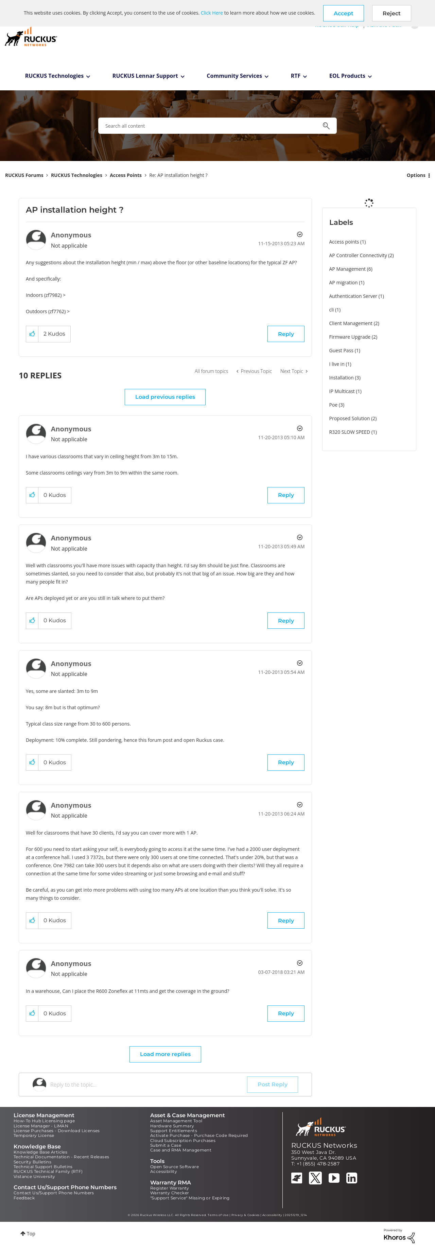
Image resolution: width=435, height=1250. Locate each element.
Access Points (126, 175)
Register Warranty (169, 1188)
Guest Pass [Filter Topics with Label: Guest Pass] (341, 350)
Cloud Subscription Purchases (182, 1140)
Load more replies (165, 1054)
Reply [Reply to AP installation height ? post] (286, 334)
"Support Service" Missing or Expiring (190, 1197)
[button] (343, 13)
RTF (296, 75)
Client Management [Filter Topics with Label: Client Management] (351, 323)
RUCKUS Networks (324, 1145)
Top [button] (31, 1233)
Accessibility (163, 1171)
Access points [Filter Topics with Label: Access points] (344, 241)
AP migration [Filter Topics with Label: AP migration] (343, 282)
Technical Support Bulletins (43, 1166)
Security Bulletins (32, 1161)
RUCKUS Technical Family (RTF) (48, 1171)
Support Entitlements (173, 1130)
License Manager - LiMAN (41, 1125)
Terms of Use (218, 1215)
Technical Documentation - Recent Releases (61, 1156)
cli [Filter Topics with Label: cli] (331, 309)
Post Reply (273, 1084)
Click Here (212, 13)
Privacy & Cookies (245, 1215)
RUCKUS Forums (24, 175)
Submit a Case (165, 1145)
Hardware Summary (172, 1125)
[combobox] (217, 126)
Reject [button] (392, 13)
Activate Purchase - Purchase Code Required (199, 1135)
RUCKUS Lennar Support (145, 75)
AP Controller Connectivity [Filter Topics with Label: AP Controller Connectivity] (358, 255)
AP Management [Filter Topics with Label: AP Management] (347, 269)
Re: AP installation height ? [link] (178, 175)
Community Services (234, 75)
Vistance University (34, 1176)
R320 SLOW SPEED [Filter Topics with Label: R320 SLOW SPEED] (349, 432)
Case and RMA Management (180, 1150)
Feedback (24, 1197)
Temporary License (34, 1135)
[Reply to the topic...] (148, 1084)
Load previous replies (165, 397)
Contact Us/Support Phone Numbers (54, 1192)
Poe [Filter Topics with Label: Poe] (333, 404)
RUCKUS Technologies (54, 75)
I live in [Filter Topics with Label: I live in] (337, 364)
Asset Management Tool (176, 1120)
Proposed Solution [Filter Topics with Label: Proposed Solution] (349, 418)
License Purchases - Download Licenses (57, 1130)
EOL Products (347, 75)
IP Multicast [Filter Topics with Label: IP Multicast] (342, 391)
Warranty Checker (169, 1192)
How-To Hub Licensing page (44, 1120)
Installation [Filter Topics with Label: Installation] (341, 377)
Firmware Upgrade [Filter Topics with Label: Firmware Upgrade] (350, 337)
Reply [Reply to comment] (286, 495)
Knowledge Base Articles (40, 1152)
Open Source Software (174, 1166)
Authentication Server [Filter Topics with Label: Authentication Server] (353, 296)
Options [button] (416, 175)
